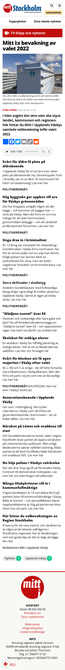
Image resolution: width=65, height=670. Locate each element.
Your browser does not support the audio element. (28, 151)
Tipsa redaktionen (32, 617)
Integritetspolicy (32, 628)
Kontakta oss (32, 613)
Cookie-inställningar (32, 632)
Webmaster (32, 624)
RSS (10, 664)
